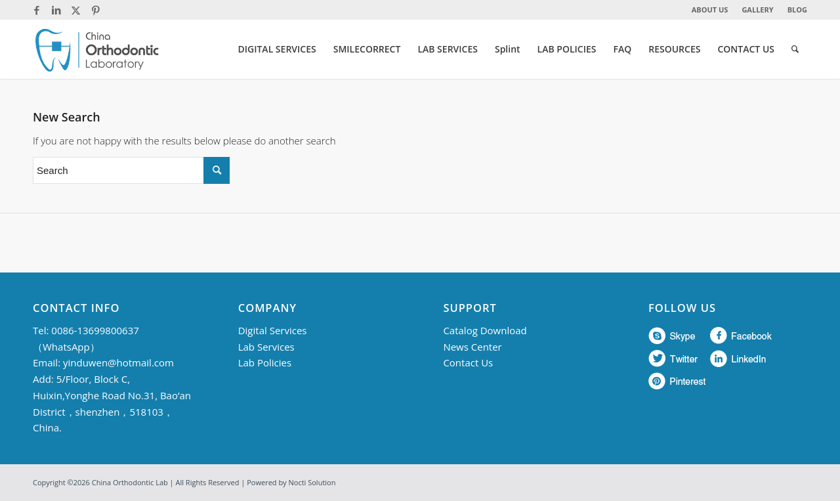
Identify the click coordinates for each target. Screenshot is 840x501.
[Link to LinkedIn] (56, 10)
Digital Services (272, 330)
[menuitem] (710, 10)
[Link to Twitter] (75, 10)
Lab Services (266, 346)
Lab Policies (264, 362)
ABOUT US (710, 9)
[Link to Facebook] (36, 10)
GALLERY (757, 9)
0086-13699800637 (94, 330)
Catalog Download (484, 330)
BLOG (797, 9)
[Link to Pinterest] (96, 10)
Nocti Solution (312, 482)
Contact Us (468, 362)
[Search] (795, 49)
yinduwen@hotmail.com (118, 362)
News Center (472, 346)
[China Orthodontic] (97, 49)
